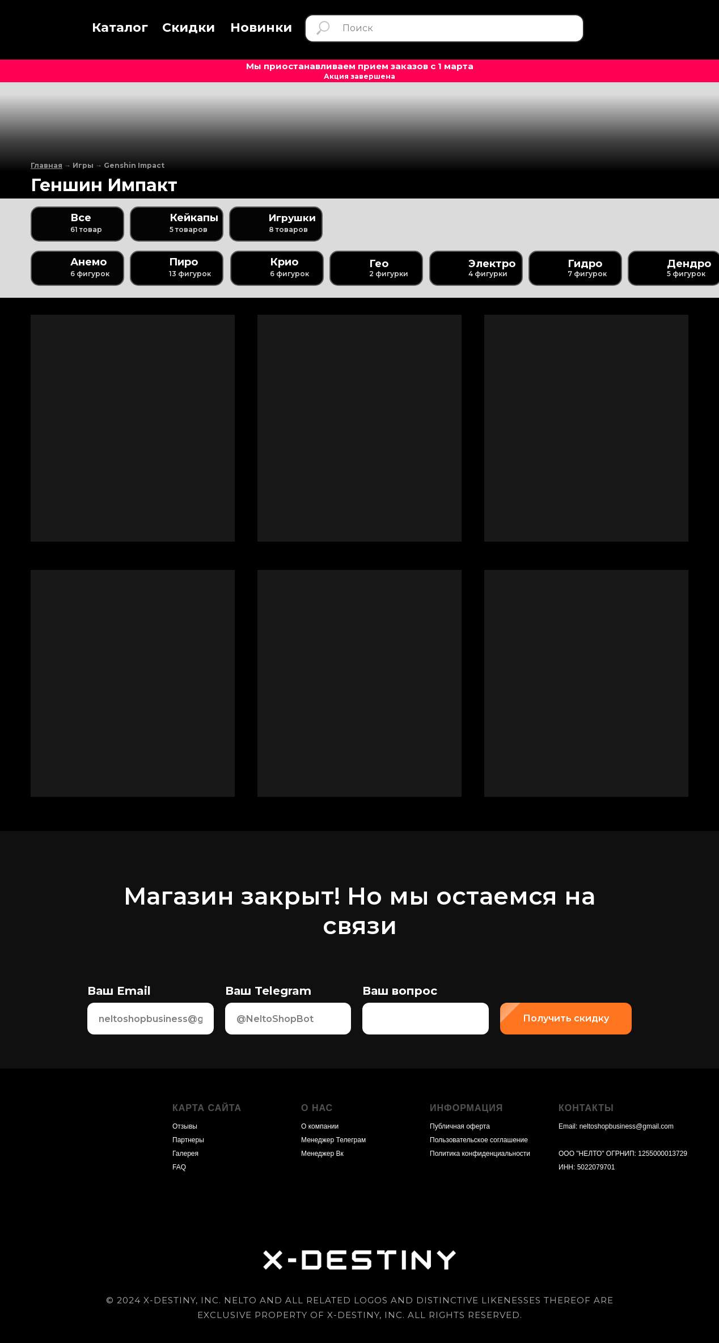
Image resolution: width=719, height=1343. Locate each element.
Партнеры (188, 1140)
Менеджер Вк (322, 1154)
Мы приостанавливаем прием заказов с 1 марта (359, 66)
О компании (320, 1126)
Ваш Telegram (268, 991)
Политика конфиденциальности (480, 1154)
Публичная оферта (460, 1126)
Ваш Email (119, 991)
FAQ (179, 1167)
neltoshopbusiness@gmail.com (627, 1126)
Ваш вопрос (399, 991)
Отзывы (184, 1126)
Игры (83, 165)
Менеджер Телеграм (333, 1140)
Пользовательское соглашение (479, 1140)
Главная (46, 165)
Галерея (185, 1154)
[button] (119, 28)
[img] (662, 27)
